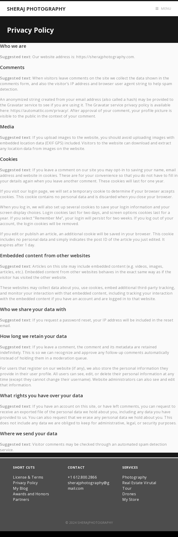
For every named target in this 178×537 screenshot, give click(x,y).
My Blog (20, 483)
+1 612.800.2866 (82, 472)
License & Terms (28, 472)
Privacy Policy (25, 478)
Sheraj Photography (36, 8)
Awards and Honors (31, 489)
